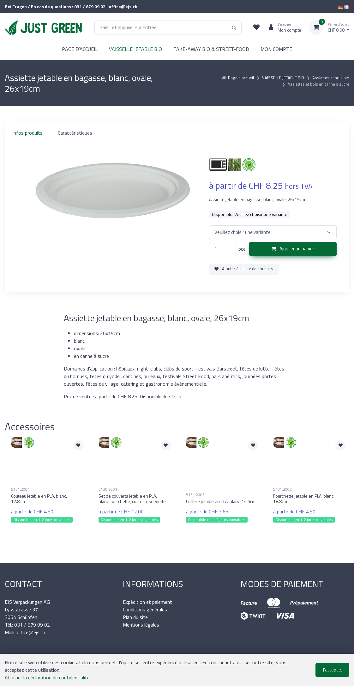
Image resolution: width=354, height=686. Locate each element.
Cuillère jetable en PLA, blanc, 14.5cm (220, 501)
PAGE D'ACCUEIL (80, 49)
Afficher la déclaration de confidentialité (47, 677)
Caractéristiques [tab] (75, 133)
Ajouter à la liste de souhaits (243, 269)
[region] (177, 132)
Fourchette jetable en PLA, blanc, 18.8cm (303, 499)
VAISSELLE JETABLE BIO (135, 49)
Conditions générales (145, 609)
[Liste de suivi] (256, 27)
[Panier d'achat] (329, 27)
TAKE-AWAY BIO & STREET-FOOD (211, 49)
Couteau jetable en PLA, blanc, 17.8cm (39, 499)
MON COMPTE (276, 49)
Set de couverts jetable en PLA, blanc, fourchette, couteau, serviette (132, 499)
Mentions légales (141, 624)
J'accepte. (332, 669)
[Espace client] (282, 27)
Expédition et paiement (147, 602)
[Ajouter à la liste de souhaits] (78, 445)
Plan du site (135, 617)
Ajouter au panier (293, 248)
